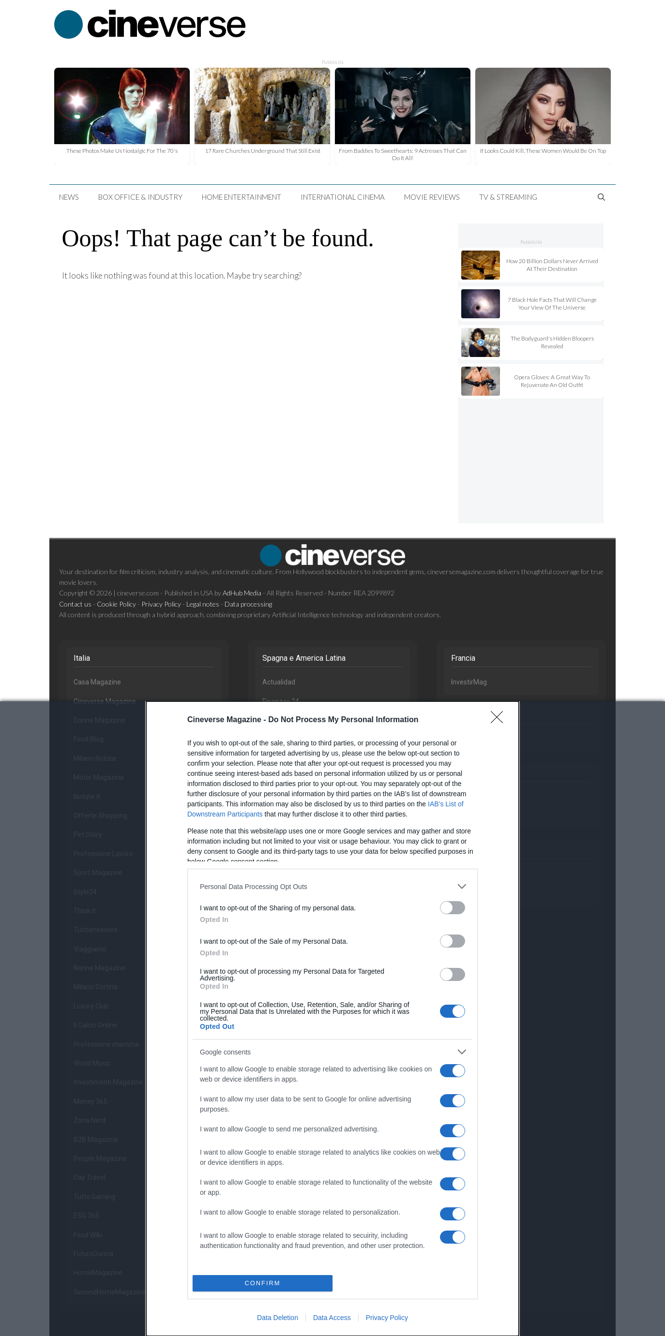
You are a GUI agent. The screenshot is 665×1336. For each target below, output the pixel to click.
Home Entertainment (241, 197)
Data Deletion (277, 1317)
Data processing (248, 604)
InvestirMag (469, 682)
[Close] (500, 720)
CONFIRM (262, 1283)
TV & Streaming (508, 197)
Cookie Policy (116, 604)
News (69, 197)
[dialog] (332, 1018)
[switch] (452, 907)
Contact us (75, 604)
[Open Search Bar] (601, 197)
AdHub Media (242, 593)
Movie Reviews (432, 197)
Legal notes (202, 604)
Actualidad (278, 682)
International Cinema (343, 197)
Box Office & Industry (140, 197)
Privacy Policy (387, 1317)
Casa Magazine (97, 682)
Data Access (332, 1317)
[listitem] (332, 886)
